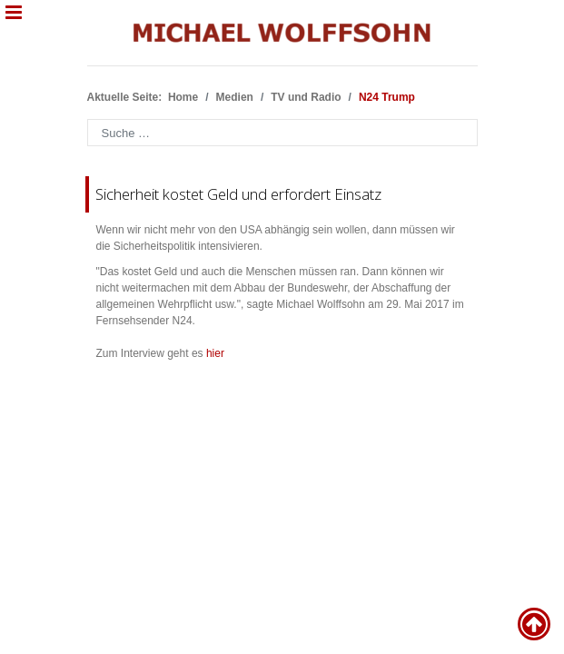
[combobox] (282, 132)
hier (215, 353)
